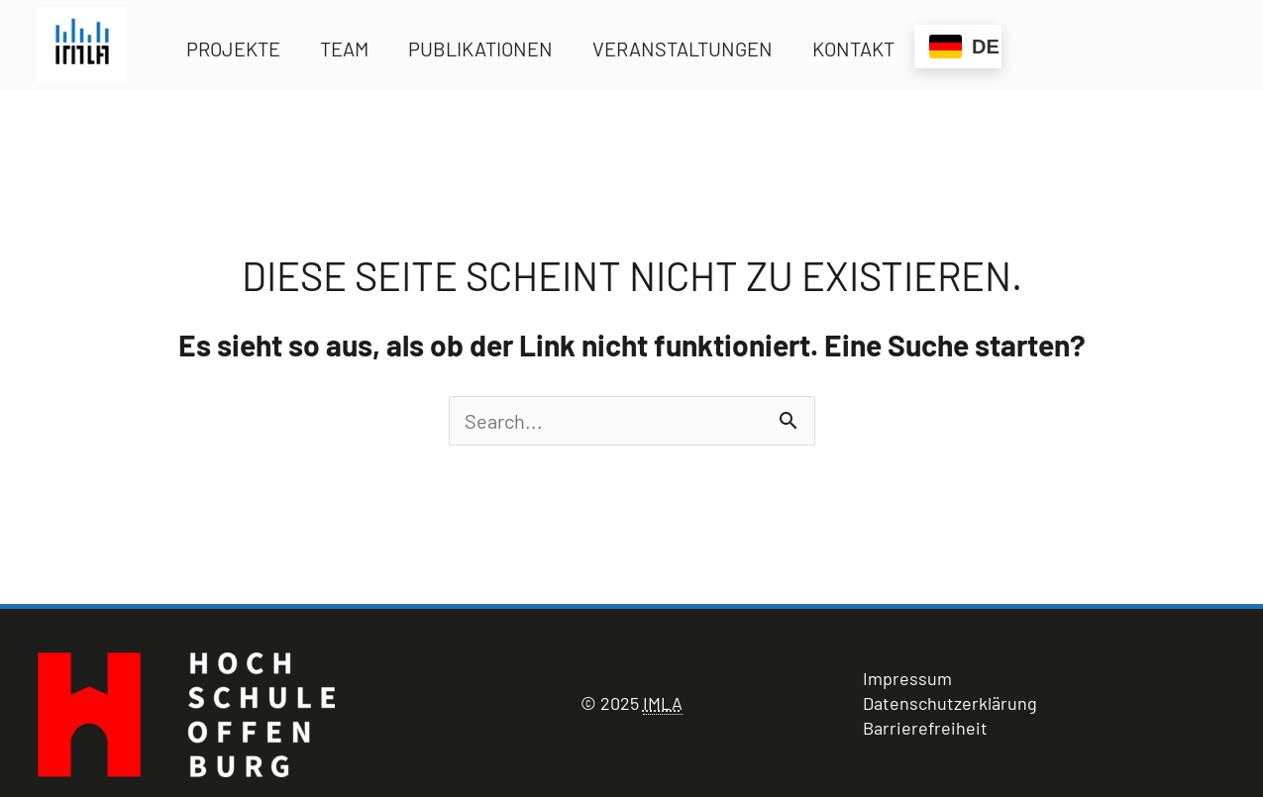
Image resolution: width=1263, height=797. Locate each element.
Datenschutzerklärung (950, 703)
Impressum (907, 678)
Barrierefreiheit (925, 728)
